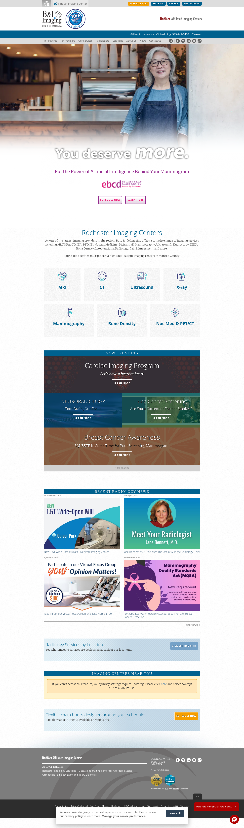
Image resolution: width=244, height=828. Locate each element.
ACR (166, 788)
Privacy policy (74, 816)
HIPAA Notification (131, 806)
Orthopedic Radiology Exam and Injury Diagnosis (69, 774)
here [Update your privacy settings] (164, 684)
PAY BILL (173, 3)
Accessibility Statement (179, 806)
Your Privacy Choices (99, 806)
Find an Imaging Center (72, 3)
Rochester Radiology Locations (59, 770)
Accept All (175, 813)
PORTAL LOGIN (192, 3)
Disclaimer (116, 806)
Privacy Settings (61, 806)
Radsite (176, 788)
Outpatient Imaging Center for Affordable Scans (105, 770)
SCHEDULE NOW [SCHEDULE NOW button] (138, 3)
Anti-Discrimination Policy (154, 806)
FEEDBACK (158, 3)
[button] (110, 200)
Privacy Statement (79, 806)
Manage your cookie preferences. (124, 816)
